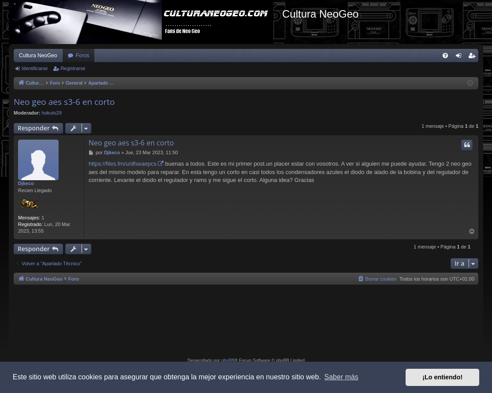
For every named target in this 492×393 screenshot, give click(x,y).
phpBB (228, 360)
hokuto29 (52, 112)
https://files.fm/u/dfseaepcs (123, 163)
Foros (82, 55)
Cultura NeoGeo (38, 55)
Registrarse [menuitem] (473, 57)
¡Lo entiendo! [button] (442, 377)
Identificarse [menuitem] (460, 57)
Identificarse (35, 68)
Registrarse (72, 68)
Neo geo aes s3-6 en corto (64, 102)
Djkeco (26, 183)
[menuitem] (445, 55)
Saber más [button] (341, 377)
